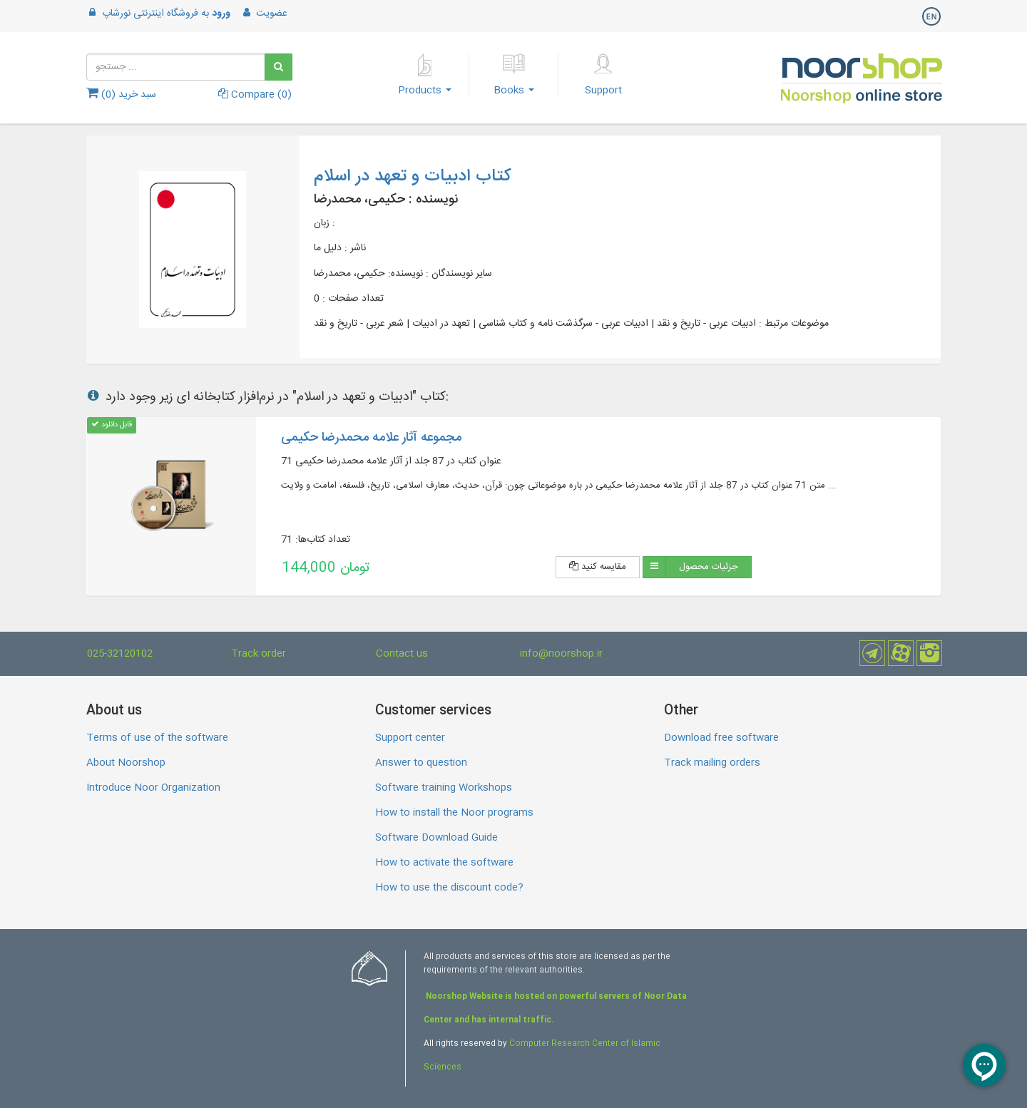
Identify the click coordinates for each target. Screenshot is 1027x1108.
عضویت (263, 13)
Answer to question (421, 762)
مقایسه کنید (597, 567)
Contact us (402, 653)
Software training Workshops (443, 787)
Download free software (721, 738)
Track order (258, 653)
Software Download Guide (436, 837)
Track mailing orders (712, 762)
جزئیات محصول (708, 567)
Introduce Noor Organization (153, 787)
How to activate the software (444, 862)
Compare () (255, 94)
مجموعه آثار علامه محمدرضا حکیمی (371, 437)
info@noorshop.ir (561, 653)
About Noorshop (125, 762)
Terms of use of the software (157, 738)
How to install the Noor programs (454, 812)
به (158, 13)
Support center (410, 738)
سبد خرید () (121, 94)
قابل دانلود (111, 425)
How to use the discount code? (449, 887)
